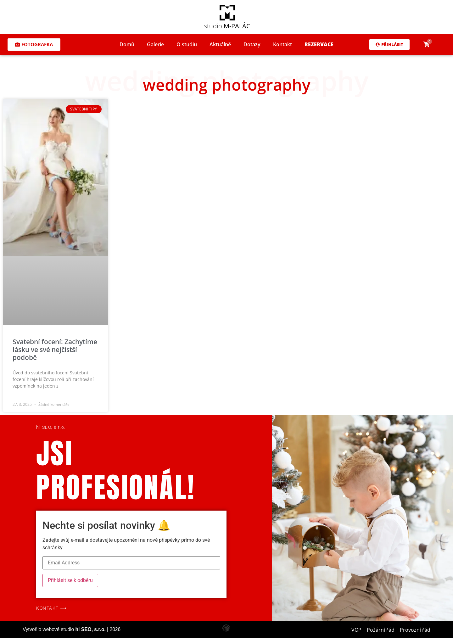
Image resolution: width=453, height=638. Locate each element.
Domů (127, 44)
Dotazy (251, 44)
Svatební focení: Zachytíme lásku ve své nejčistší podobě (55, 349)
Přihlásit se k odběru (70, 580)
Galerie (155, 44)
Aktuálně (220, 44)
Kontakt (282, 44)
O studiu (186, 44)
